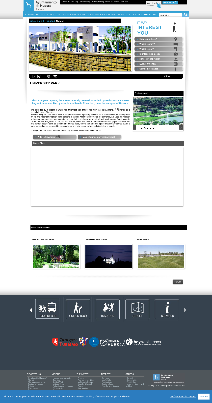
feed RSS (124, 2)
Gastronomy (33, 388)
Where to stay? (147, 44)
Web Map (74, 2)
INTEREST (105, 374)
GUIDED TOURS (87, 15)
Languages (170, 2)
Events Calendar (147, 64)
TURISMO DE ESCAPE (147, 15)
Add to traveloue (49, 137)
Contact (130, 378)
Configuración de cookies (183, 396)
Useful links (106, 380)
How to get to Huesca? (37, 378)
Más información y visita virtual (99, 137)
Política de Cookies (112, 2)
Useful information (149, 69)
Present (81, 378)
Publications (107, 382)
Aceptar (204, 396)
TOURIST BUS (101, 15)
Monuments (57, 388)
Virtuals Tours (58, 384)
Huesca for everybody (62, 378)
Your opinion (83, 388)
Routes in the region (149, 59)
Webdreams (179, 385)
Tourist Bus (131, 382)
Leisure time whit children (135, 385)
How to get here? (148, 39)
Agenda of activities (85, 380)
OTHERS (129, 374)
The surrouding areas (37, 382)
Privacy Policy (97, 2)
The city (31, 380)
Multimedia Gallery (85, 382)
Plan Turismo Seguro (110, 386)
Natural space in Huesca (63, 386)
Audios (80, 386)
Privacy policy (85, 2)
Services (105, 378)
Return (177, 281)
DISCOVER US (34, 374)
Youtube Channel (85, 384)
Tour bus (56, 380)
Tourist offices (107, 384)
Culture (31, 386)
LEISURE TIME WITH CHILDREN (122, 15)
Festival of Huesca (35, 384)
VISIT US (56, 374)
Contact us (66, 2)
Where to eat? (146, 49)
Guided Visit (58, 382)
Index (33, 21)
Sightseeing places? (149, 54)
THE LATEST (82, 374)
